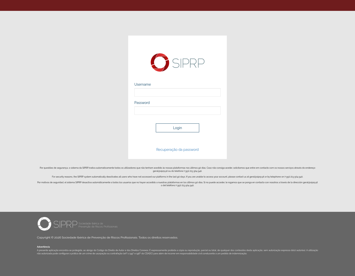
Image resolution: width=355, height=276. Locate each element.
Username (142, 84)
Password (142, 103)
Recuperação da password (177, 150)
